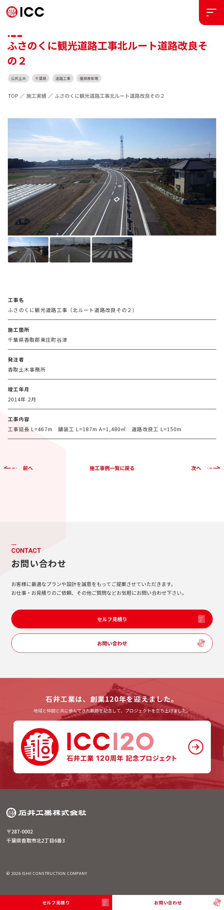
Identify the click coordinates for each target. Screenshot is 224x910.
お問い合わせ (112, 643)
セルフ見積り (112, 619)
